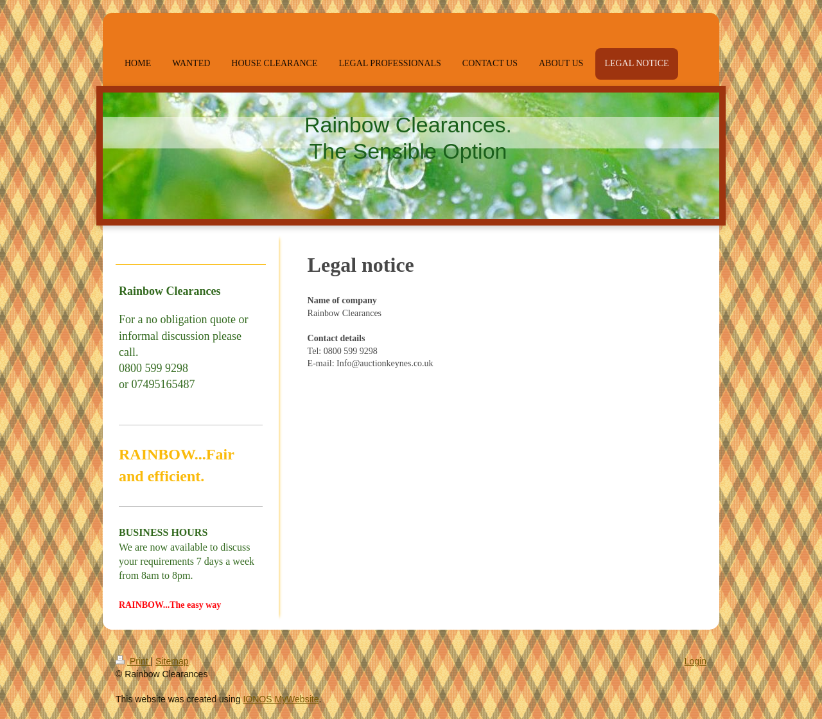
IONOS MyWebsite (281, 699)
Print (133, 661)
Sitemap (171, 661)
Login (695, 661)
